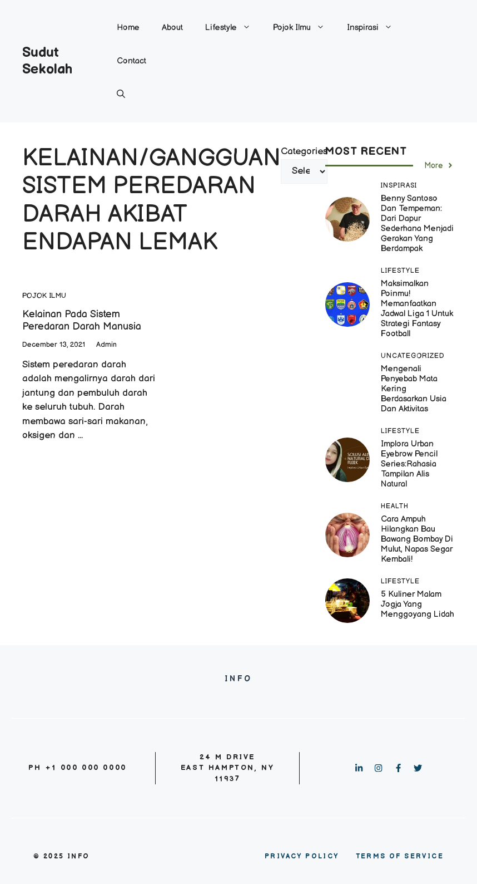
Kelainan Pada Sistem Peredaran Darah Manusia (81, 320)
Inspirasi (375, 28)
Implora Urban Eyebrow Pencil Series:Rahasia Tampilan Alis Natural (409, 464)
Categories (304, 151)
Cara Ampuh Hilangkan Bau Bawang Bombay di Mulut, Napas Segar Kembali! (417, 539)
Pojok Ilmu (304, 28)
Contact (131, 61)
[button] (121, 94)
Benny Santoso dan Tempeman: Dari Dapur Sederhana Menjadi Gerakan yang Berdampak (417, 223)
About (172, 27)
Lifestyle (233, 28)
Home (128, 27)
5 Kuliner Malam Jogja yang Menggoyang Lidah (417, 604)
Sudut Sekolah (47, 61)
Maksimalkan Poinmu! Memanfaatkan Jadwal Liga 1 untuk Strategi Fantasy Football (417, 308)
